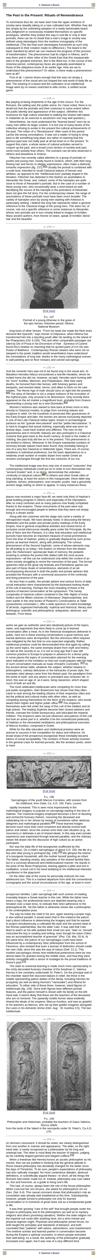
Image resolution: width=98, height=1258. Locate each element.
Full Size (49, 311)
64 (8, 393)
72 (72, 1155)
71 (24, 961)
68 (60, 702)
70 (60, 852)
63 (45, 166)
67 (82, 663)
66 (43, 474)
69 (53, 823)
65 (65, 402)
